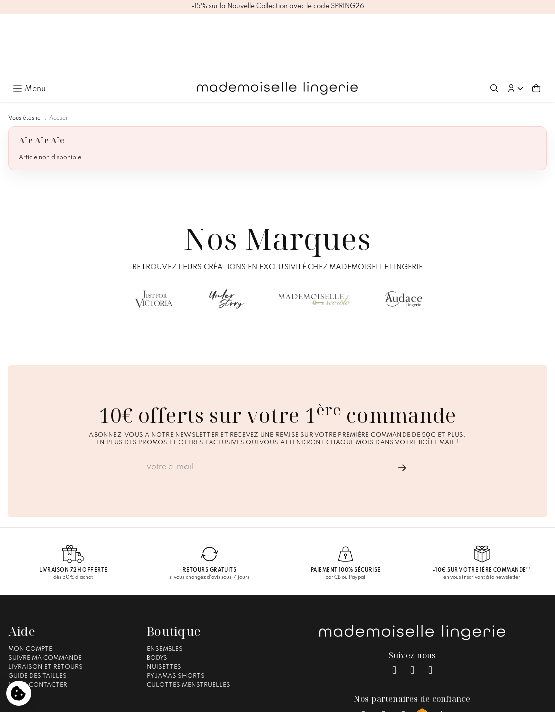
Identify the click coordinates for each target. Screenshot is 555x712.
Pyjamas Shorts (176, 615)
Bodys (157, 597)
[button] (515, 27)
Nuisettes (164, 606)
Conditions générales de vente (272, 700)
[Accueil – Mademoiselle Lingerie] (277, 27)
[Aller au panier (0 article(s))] (536, 27)
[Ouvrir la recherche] (494, 27)
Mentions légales (193, 700)
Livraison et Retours (45, 606)
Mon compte (30, 588)
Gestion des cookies (357, 700)
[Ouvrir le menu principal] (29, 27)
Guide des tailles (37, 615)
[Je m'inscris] (402, 406)
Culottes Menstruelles (188, 624)
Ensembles (165, 588)
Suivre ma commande (45, 597)
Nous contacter (37, 624)
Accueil (59, 57)
